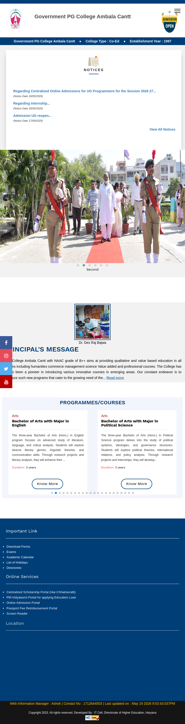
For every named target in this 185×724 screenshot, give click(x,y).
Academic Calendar (20, 566)
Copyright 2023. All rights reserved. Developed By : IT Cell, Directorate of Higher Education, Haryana (93, 712)
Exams (11, 561)
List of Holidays (17, 572)
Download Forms (18, 556)
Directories (14, 577)
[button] (52, 493)
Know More (47, 483)
